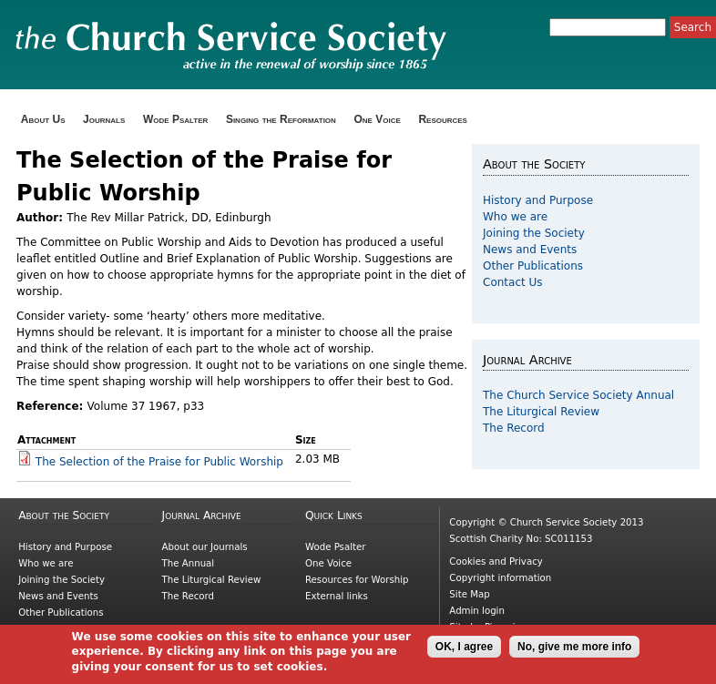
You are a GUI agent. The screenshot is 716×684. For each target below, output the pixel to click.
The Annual (188, 563)
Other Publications (533, 266)
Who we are (515, 216)
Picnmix (503, 627)
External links (336, 596)
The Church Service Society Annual (578, 395)
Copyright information (500, 578)
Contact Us (513, 282)
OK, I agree (464, 652)
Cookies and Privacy (495, 561)
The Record (514, 428)
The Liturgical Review (541, 411)
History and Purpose (538, 200)
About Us (43, 119)
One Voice (376, 119)
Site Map (469, 594)
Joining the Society (534, 233)
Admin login (477, 611)
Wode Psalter (175, 119)
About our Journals (205, 547)
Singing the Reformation (281, 119)
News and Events (530, 249)
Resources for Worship (356, 580)
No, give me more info (574, 652)
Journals (104, 119)
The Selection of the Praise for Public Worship (159, 461)
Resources (442, 119)
